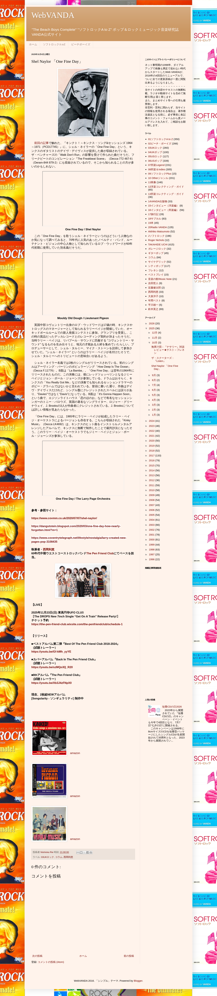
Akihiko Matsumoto (159, 231)
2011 (152, 485)
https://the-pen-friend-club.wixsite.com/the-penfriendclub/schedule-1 (77, 624)
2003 (152, 524)
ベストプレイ (155, 274)
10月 (155, 342)
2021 (152, 435)
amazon (75, 753)
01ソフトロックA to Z (160, 139)
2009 (152, 495)
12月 (155, 332)
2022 (152, 430)
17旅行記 (153, 214)
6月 (154, 389)
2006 (152, 509)
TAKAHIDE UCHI (158, 244)
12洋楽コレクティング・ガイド (166, 186)
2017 (152, 455)
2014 (152, 470)
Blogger (138, 980)
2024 (152, 420)
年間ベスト (154, 300)
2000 (152, 539)
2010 (152, 490)
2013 (152, 475)
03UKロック (47, 857)
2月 (154, 409)
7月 (154, 385)
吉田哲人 (153, 283)
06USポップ (155, 160)
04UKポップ (155, 152)
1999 (152, 544)
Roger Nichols (156, 240)
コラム (58, 857)
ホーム (33, 44)
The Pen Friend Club (99, 553)
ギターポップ (155, 253)
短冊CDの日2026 (172, 706)
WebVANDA (52, 15)
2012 (152, 480)
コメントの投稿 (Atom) (51, 961)
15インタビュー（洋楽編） (163, 205)
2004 (152, 519)
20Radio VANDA (157, 227)
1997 (152, 554)
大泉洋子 (153, 296)
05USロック (155, 156)
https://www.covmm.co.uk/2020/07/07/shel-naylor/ (64, 518)
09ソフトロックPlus (159, 173)
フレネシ (153, 270)
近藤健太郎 (154, 287)
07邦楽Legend (156, 165)
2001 (152, 534)
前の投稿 (129, 955)
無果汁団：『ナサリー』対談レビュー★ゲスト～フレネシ (167, 349)
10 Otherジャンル (158, 178)
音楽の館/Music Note (160, 278)
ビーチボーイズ (80, 44)
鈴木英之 (153, 309)
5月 (154, 394)
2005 (152, 514)
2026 (152, 323)
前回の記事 (41, 142)
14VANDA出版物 (157, 201)
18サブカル (154, 218)
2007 (152, 505)
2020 (152, 440)
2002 (152, 529)
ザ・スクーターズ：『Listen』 (162, 359)
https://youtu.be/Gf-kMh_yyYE (51, 651)
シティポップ (155, 265)
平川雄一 (153, 304)
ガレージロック (157, 248)
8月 (154, 380)
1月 (154, 414)
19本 (151, 222)
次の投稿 (37, 955)
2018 (152, 450)
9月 (154, 375)
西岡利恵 (48, 549)
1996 (152, 559)
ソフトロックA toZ (54, 44)
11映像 (152, 182)
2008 (152, 500)
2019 (152, 445)
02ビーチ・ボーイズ (159, 143)
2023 (152, 425)
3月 (154, 404)
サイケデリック (157, 261)
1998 (152, 549)
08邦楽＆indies (156, 169)
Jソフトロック (156, 235)
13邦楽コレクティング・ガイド (166, 193)
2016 (152, 460)
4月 (154, 399)
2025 (152, 328)
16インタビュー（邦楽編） (163, 210)
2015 (152, 465)
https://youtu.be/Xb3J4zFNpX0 (51, 682)
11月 (155, 337)
